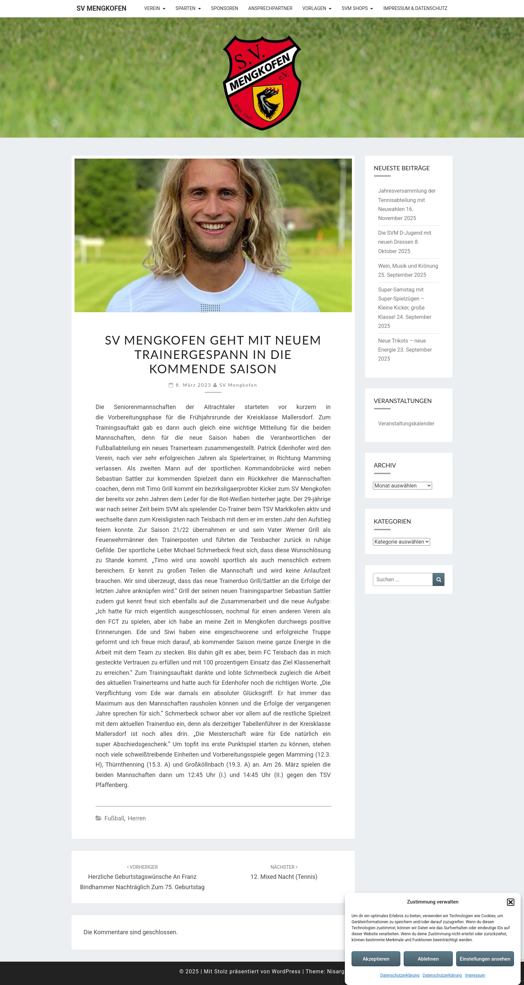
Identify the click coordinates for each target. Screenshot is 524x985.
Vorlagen (314, 8)
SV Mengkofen (101, 8)
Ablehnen (428, 959)
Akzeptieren (376, 959)
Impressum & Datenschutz (415, 8)
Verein (152, 8)
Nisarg (336, 971)
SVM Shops (355, 8)
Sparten (185, 8)
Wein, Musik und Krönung (408, 266)
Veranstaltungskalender (406, 423)
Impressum (475, 975)
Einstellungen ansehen (485, 959)
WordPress (286, 971)
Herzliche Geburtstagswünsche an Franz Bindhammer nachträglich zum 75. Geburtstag (142, 877)
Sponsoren (224, 8)
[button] (510, 902)
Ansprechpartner (270, 8)
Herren (137, 818)
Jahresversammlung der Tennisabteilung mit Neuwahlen (407, 200)
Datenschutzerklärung (399, 975)
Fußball (114, 818)
